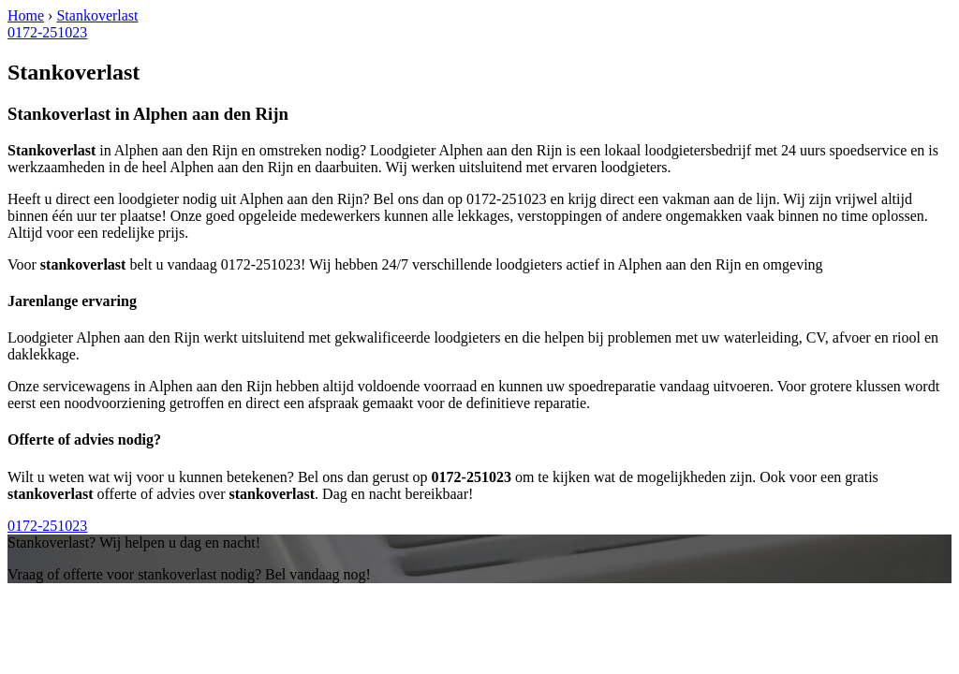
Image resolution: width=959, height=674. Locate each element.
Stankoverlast (97, 15)
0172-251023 (47, 32)
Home (25, 15)
